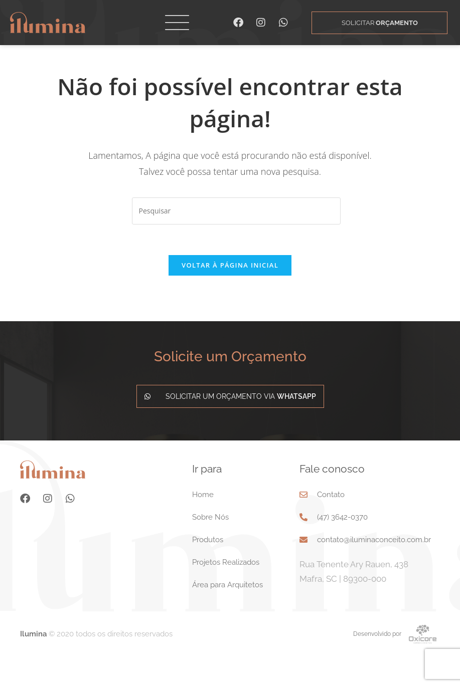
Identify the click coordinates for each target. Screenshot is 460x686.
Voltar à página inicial (230, 295)
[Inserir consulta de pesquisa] (236, 241)
